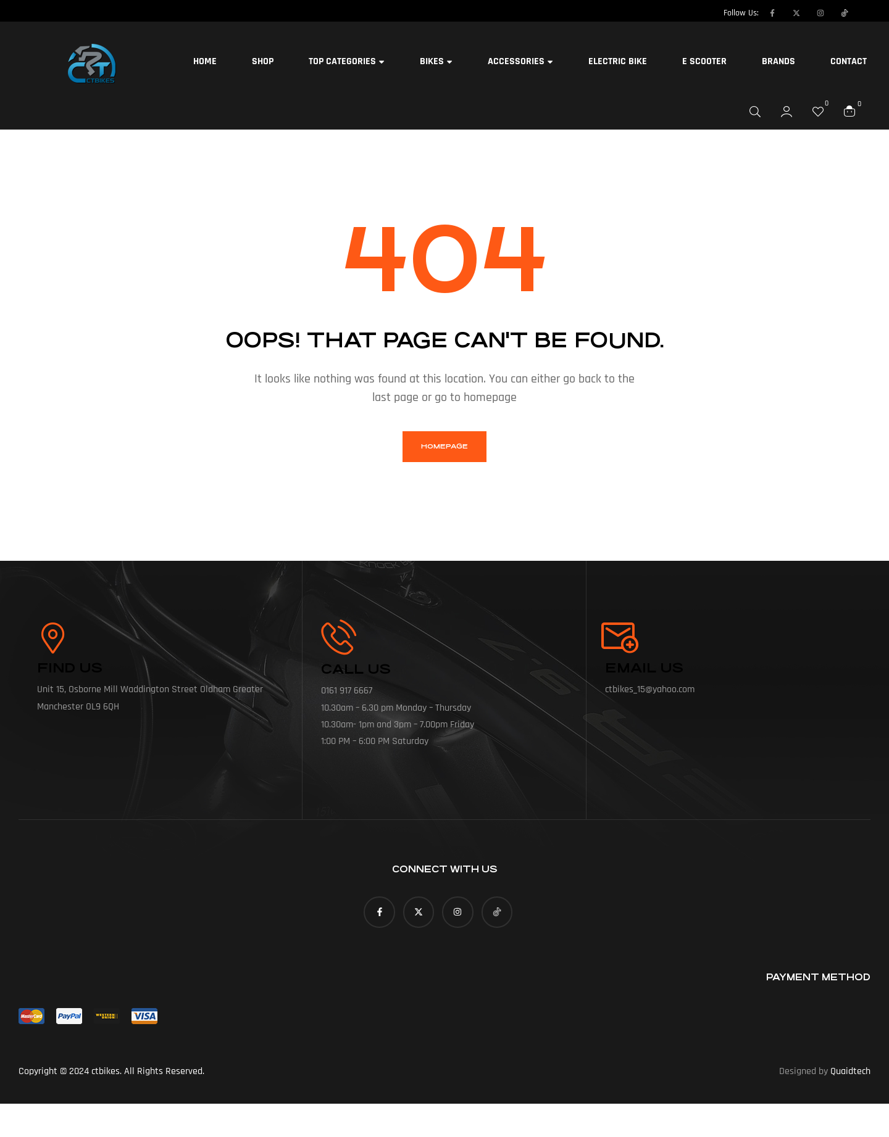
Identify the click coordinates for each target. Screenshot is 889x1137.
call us (356, 669)
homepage (444, 446)
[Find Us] (52, 637)
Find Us (69, 668)
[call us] (338, 637)
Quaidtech (850, 1071)
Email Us (644, 668)
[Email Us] (620, 637)
